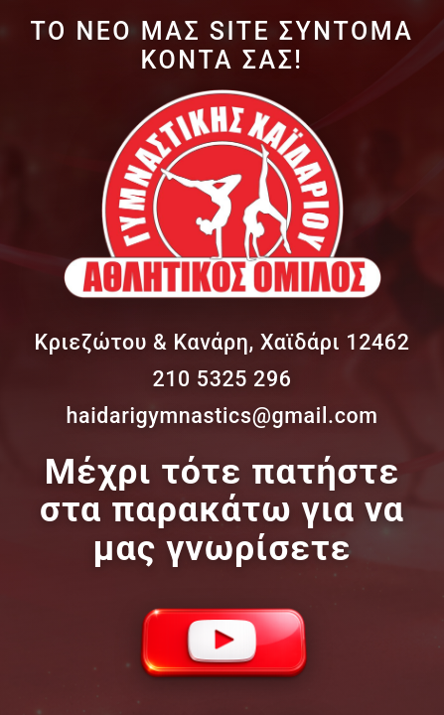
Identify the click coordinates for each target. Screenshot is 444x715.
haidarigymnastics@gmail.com (221, 415)
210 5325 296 (221, 378)
